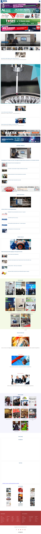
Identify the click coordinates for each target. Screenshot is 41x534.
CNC (7, 517)
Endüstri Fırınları (13, 516)
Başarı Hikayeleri (31, 516)
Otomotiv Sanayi (3, 518)
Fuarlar (30, 518)
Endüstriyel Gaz (13, 518)
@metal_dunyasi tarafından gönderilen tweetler (11, 483)
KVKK (22, 522)
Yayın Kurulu (36, 518)
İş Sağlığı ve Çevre (18, 520)
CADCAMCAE (8, 516)
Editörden (36, 516)
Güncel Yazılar (23, 518)
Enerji (12, 517)
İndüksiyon (18, 518)
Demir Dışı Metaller (8, 518)
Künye (36, 517)
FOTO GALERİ (20, 280)
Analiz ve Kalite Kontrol (2, 521)
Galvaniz (18, 517)
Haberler (23, 516)
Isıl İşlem (18, 516)
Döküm (1, 516)
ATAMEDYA (20, 532)
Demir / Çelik (2, 517)
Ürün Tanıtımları (24, 517)
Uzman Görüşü (31, 517)
